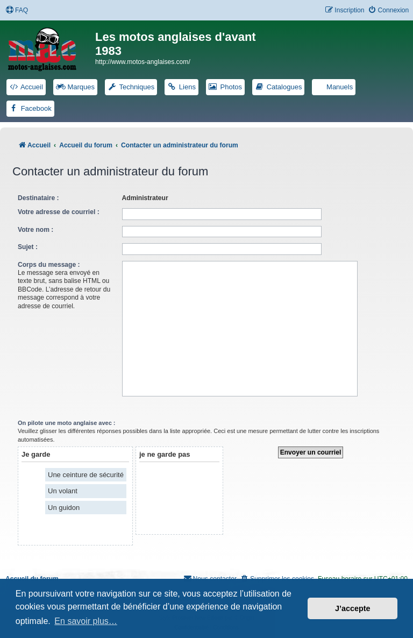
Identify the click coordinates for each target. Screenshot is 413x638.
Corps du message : (49, 264)
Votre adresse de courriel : (58, 212)
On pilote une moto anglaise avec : (67, 423)
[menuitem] (16, 10)
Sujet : (28, 247)
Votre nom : (35, 229)
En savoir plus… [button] (85, 621)
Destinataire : (38, 198)
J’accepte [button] (353, 608)
